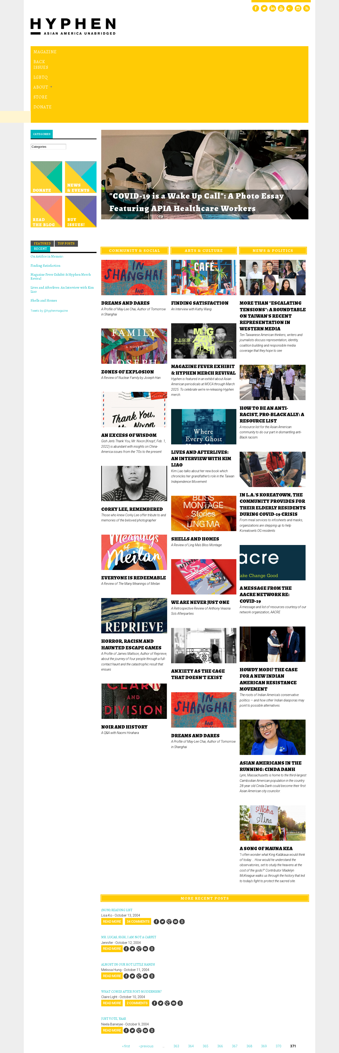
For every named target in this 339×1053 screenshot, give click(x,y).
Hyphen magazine (52, 1029)
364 (191, 981)
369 (264, 981)
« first (126, 981)
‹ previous (146, 981)
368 (249, 981)
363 (176, 981)
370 (278, 981)
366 (220, 981)
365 (205, 981)
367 (235, 981)
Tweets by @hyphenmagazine (49, 246)
